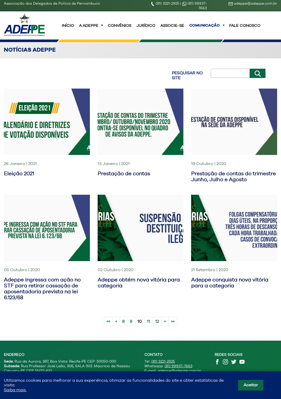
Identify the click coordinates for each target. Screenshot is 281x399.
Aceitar (251, 384)
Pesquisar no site (187, 81)
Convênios (119, 28)
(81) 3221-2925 (165, 3)
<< (108, 327)
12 (157, 327)
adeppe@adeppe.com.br (253, 3)
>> (173, 327)
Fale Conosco (244, 28)
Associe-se (172, 28)
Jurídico (145, 28)
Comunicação (204, 28)
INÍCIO (68, 28)
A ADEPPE (88, 28)
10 (139, 327)
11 (148, 327)
